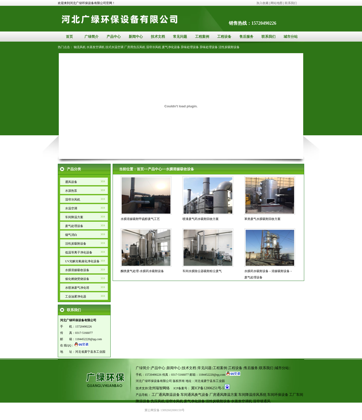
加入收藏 (262, 3)
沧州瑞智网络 (159, 388)
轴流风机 (80, 47)
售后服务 (246, 37)
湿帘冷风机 (153, 47)
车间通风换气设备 (194, 395)
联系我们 (290, 3)
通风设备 (71, 182)
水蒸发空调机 (95, 47)
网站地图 (276, 3)
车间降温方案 (74, 217)
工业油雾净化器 (75, 296)
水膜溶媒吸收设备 (77, 270)
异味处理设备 (190, 47)
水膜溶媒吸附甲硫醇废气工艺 (140, 219)
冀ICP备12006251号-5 (207, 388)
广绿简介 (91, 37)
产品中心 (114, 37)
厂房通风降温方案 (223, 395)
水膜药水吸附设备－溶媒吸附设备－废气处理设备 (268, 274)
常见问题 (180, 37)
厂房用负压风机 (134, 47)
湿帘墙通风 (261, 401)
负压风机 (158, 401)
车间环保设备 (277, 395)
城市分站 (291, 37)
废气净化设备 (171, 47)
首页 (69, 37)
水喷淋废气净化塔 (77, 287)
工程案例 (202, 37)
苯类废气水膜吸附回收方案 (262, 219)
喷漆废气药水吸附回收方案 (201, 219)
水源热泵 (71, 190)
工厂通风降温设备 (166, 395)
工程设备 (224, 37)
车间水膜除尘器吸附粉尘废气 (202, 271)
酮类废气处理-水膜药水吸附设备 (142, 271)
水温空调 (71, 208)
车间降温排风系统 (252, 395)
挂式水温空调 (114, 47)
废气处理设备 (74, 226)
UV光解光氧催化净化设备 (82, 261)
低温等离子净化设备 (78, 252)
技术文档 (158, 37)
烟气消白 (71, 235)
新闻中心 (136, 37)
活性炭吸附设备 (229, 47)
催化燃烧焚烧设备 (77, 279)
